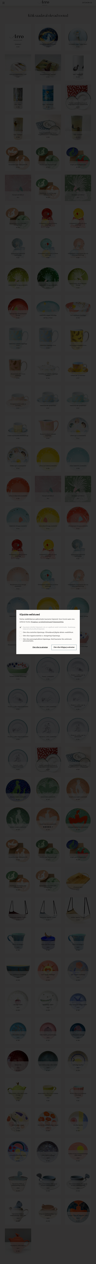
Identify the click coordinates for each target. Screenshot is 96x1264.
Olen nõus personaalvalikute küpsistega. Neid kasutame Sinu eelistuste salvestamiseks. (47, 640)
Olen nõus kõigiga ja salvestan (64, 647)
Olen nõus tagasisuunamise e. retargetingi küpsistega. (41, 636)
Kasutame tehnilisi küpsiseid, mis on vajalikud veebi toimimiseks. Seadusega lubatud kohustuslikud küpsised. (49, 628)
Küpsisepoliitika (58, 622)
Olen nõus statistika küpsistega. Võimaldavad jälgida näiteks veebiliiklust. (48, 632)
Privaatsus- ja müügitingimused (41, 622)
